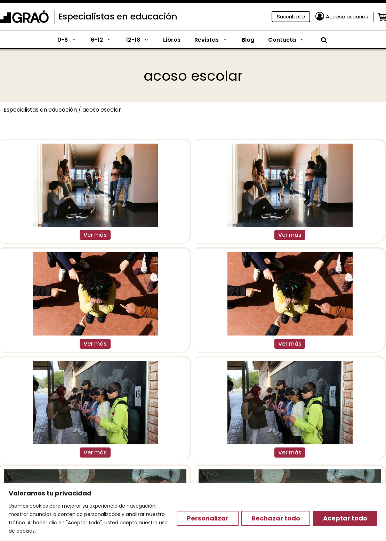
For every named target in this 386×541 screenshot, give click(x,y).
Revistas (214, 40)
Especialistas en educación (117, 16)
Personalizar (207, 518)
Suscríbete (291, 16)
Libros (171, 40)
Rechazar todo (275, 518)
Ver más (95, 235)
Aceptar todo (345, 518)
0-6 (70, 40)
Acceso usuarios (347, 16)
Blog (248, 40)
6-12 (105, 40)
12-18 (141, 40)
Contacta (290, 40)
